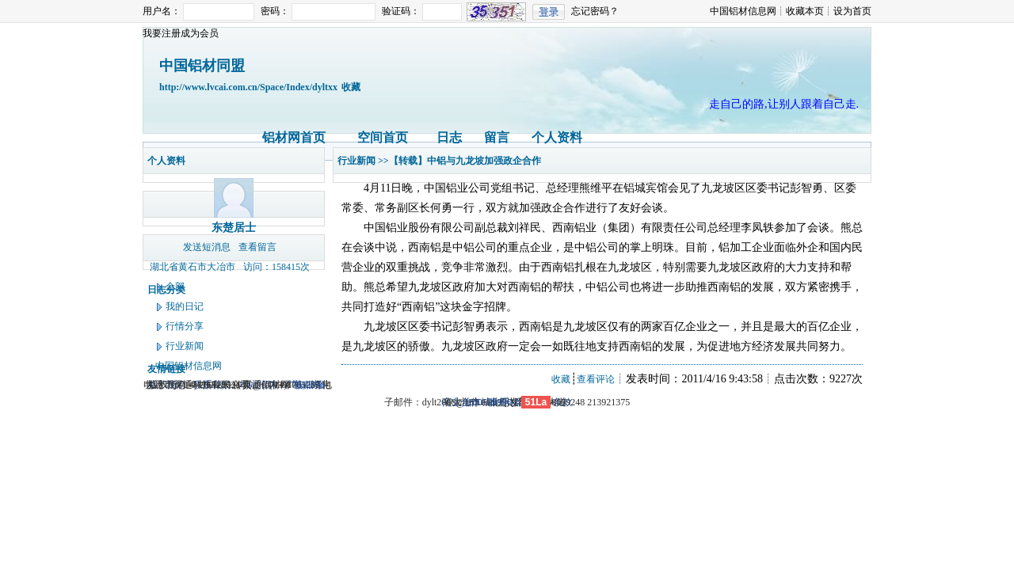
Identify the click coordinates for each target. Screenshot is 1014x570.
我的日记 (185, 306)
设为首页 (852, 11)
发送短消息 (207, 247)
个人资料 (557, 137)
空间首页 (382, 137)
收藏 (350, 87)
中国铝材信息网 (743, 11)
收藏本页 (805, 11)
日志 (449, 137)
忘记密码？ (595, 11)
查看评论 (596, 379)
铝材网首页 (294, 137)
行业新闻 (185, 346)
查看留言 (257, 247)
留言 (496, 137)
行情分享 (185, 326)
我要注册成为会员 (181, 33)
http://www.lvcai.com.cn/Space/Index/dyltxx (248, 87)
